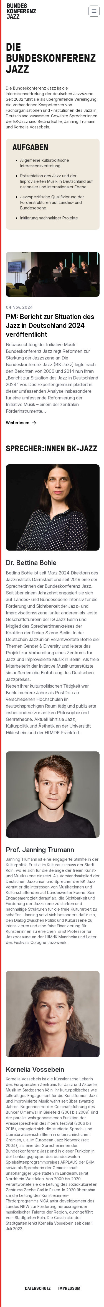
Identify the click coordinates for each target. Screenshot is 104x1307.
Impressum (69, 1288)
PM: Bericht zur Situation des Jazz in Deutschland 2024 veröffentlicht (50, 325)
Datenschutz (37, 1288)
